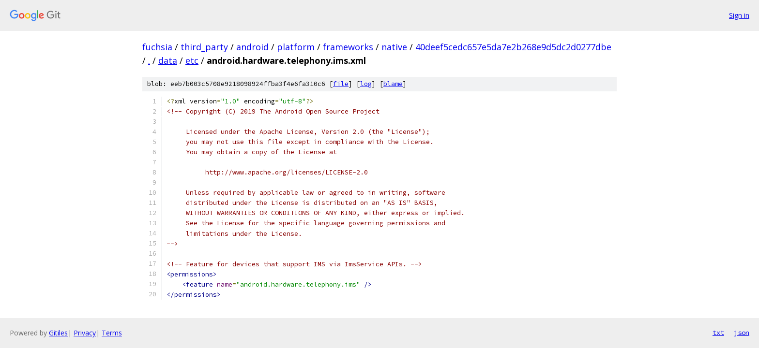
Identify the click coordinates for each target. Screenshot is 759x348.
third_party (204, 47)
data (167, 60)
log (366, 84)
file (341, 84)
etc (191, 60)
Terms (112, 332)
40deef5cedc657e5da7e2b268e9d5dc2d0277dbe (513, 47)
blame (393, 84)
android (252, 47)
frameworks (348, 47)
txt (718, 332)
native (394, 47)
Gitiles (58, 332)
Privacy (85, 332)
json (741, 332)
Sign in (739, 15)
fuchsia (157, 47)
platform (296, 47)
